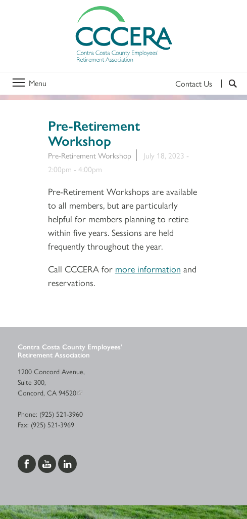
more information (148, 268)
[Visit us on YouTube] (48, 462)
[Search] (229, 83)
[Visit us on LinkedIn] (67, 462)
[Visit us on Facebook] (28, 462)
